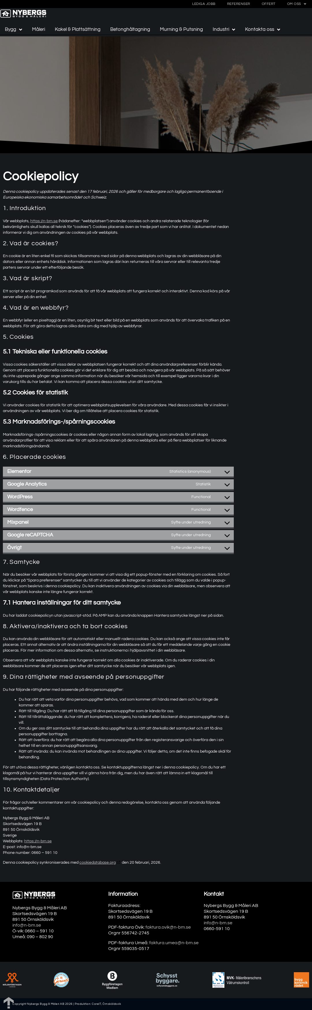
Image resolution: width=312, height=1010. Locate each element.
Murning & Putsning (181, 29)
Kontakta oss (262, 29)
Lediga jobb (204, 4)
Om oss (297, 4)
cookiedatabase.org (97, 863)
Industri (224, 29)
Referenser (238, 4)
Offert (269, 4)
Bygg (13, 29)
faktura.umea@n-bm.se (174, 942)
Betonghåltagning (130, 29)
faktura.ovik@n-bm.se (168, 927)
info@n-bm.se (26, 925)
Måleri (38, 29)
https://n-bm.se (44, 221)
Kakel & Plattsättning (77, 29)
